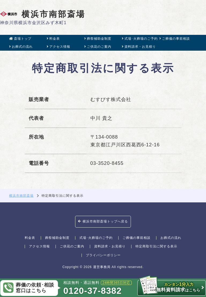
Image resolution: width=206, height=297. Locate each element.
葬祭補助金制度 (97, 38)
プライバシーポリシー (103, 255)
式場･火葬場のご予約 (140, 38)
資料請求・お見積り (139, 47)
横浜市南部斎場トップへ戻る (103, 221)
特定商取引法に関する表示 (156, 246)
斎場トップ (20, 38)
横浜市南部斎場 (42, 14)
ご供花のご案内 (97, 47)
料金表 (53, 38)
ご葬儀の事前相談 (174, 38)
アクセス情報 (58, 47)
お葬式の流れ (21, 47)
